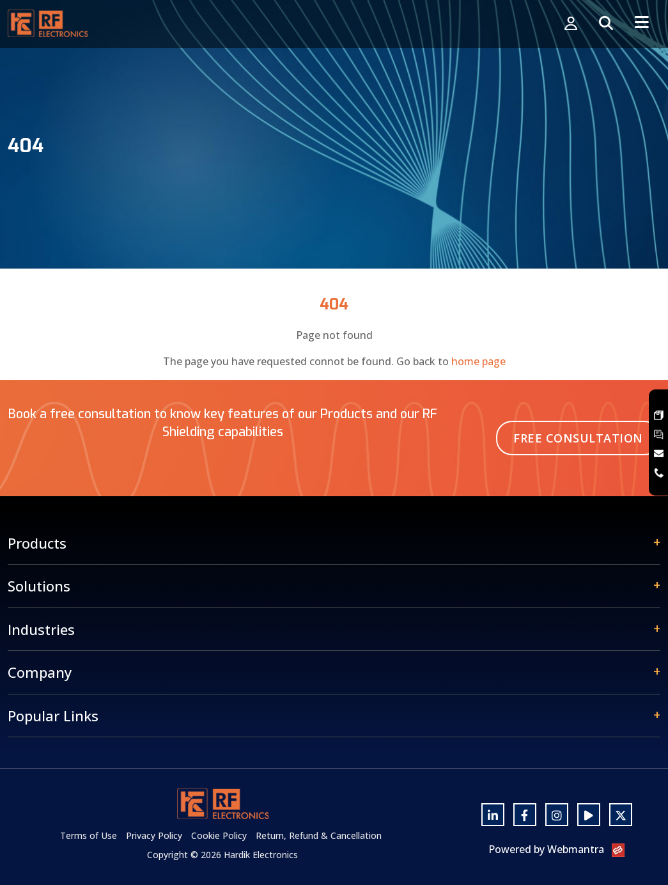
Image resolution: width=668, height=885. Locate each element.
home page (478, 361)
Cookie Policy (219, 835)
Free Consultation (578, 438)
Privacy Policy (154, 835)
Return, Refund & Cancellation (319, 835)
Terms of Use (88, 835)
